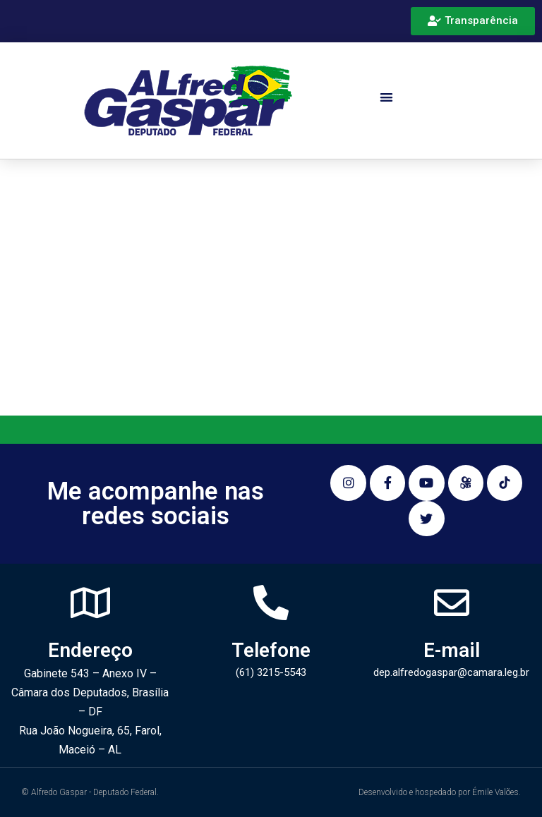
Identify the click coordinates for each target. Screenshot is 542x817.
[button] (387, 97)
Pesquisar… (88, 351)
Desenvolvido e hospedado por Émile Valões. (440, 792)
